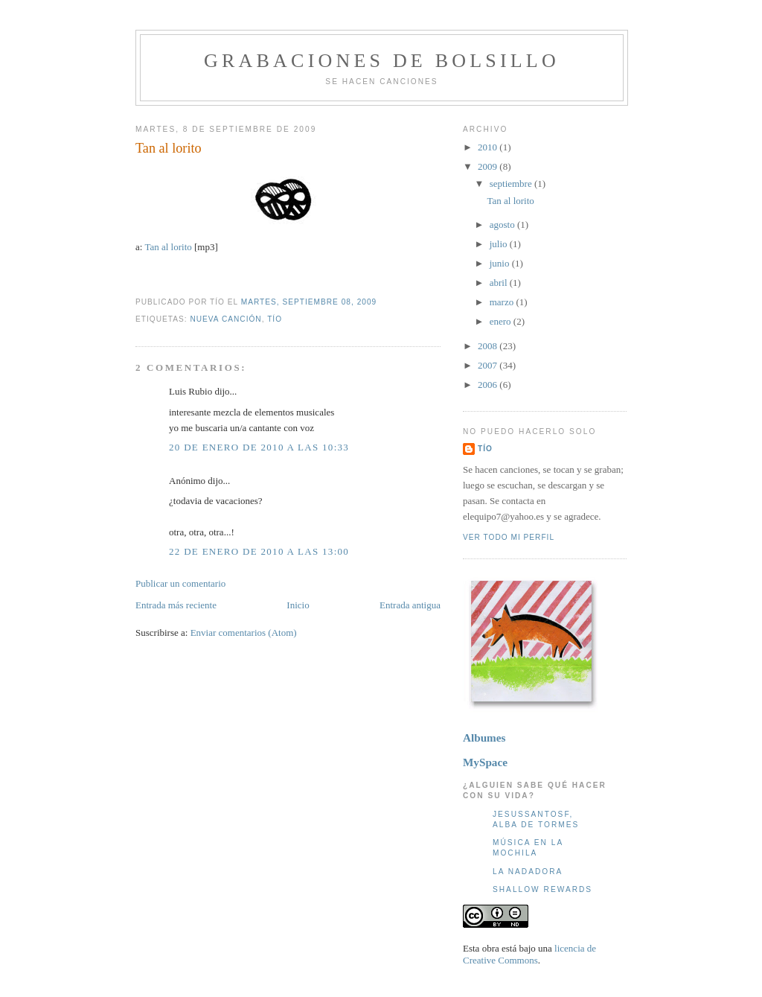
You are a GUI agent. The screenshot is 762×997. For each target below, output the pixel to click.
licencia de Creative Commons (529, 954)
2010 (488, 147)
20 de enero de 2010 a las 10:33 (259, 447)
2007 (488, 365)
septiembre (512, 183)
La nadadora (528, 871)
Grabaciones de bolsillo (382, 60)
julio (500, 243)
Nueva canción (225, 319)
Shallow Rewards (542, 889)
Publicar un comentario (180, 583)
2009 (488, 166)
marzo (503, 302)
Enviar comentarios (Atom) (243, 632)
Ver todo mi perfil (508, 537)
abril (500, 282)
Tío (274, 319)
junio (501, 263)
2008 (488, 345)
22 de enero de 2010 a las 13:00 (259, 551)
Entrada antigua (410, 605)
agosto (503, 224)
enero (501, 321)
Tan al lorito (168, 148)
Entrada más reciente (176, 605)
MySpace (485, 762)
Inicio (297, 605)
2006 (488, 384)
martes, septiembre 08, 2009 (309, 302)
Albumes (484, 737)
